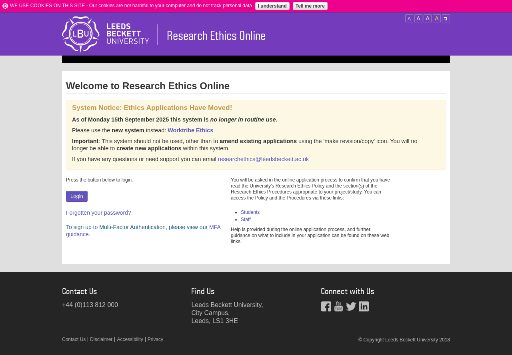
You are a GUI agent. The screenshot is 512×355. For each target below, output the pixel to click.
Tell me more (310, 6)
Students (250, 212)
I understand (272, 6)
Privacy (155, 339)
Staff (245, 219)
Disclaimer (101, 339)
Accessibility (130, 339)
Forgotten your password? (98, 212)
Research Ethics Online (216, 36)
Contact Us (74, 339)
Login (76, 196)
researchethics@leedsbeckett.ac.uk (263, 159)
